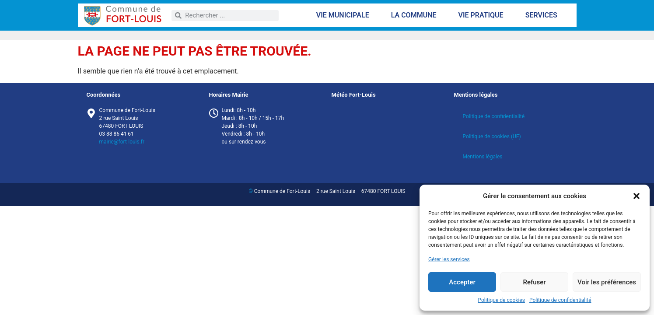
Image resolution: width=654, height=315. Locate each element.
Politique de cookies (501, 300)
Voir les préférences (606, 282)
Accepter (462, 282)
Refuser (534, 282)
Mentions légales (483, 157)
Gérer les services (449, 259)
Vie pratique (482, 15)
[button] (636, 196)
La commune (416, 15)
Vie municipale (345, 15)
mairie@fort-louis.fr (122, 142)
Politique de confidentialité (560, 300)
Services (543, 15)
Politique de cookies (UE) (492, 136)
